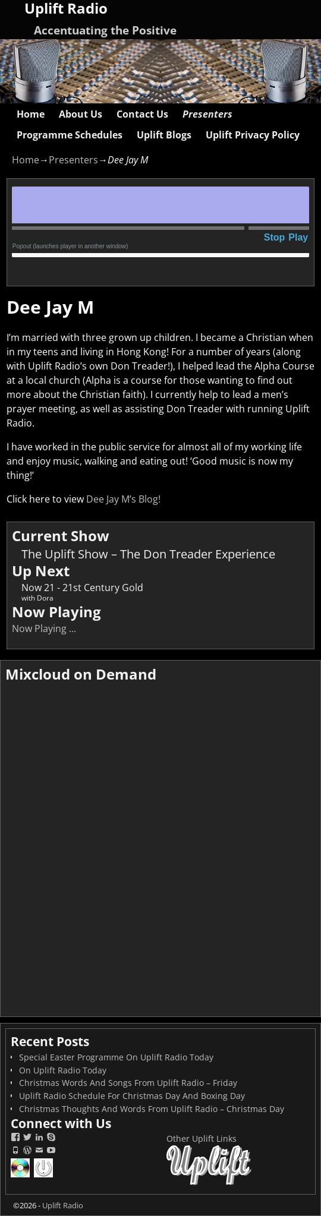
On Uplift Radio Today (62, 1070)
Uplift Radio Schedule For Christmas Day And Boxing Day (132, 1095)
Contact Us (142, 114)
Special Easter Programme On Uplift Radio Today (116, 1057)
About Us (80, 114)
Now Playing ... (44, 628)
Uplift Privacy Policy (253, 134)
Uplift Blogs (164, 134)
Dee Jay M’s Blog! (123, 499)
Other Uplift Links (201, 1138)
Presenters (207, 114)
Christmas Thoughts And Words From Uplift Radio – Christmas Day (151, 1108)
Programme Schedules (69, 134)
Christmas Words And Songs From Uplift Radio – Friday (128, 1082)
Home (31, 114)
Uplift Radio (62, 1205)
